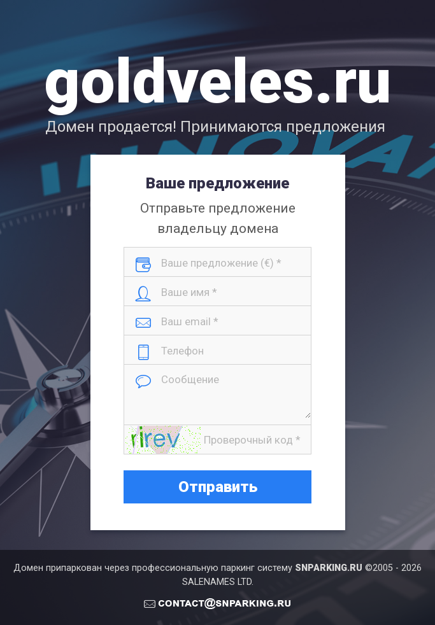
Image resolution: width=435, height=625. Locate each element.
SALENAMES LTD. (217, 582)
